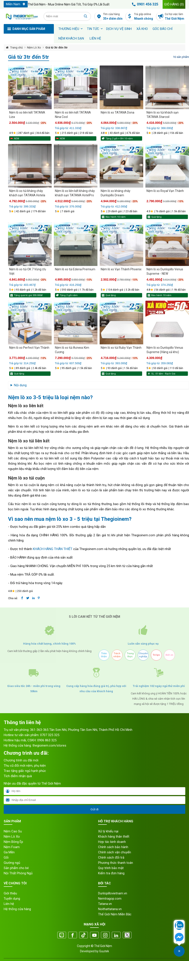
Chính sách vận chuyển (114, 852)
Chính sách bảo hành (113, 847)
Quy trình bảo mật (111, 868)
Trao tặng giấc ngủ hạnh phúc (25, 771)
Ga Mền (9, 852)
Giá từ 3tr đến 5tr (56, 47)
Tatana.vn (105, 904)
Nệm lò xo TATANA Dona (117, 112)
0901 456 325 (144, 4)
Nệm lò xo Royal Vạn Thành (165, 191)
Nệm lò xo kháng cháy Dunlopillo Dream (115, 193)
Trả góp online (144, 17)
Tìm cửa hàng (113, 17)
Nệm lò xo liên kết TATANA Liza (27, 115)
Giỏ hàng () (174, 4)
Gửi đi (94, 809)
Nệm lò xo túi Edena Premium (75, 269)
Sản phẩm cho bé (16, 868)
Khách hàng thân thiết (113, 837)
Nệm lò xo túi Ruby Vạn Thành (121, 347)
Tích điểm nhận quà (18, 776)
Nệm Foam (12, 847)
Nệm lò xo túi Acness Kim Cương (72, 350)
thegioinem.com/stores (49, 745)
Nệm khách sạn (71, 38)
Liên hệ (95, 38)
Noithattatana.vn (110, 909)
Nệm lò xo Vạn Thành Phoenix (121, 269)
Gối (6, 857)
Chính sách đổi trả (111, 857)
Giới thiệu (10, 893)
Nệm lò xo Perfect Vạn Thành (29, 347)
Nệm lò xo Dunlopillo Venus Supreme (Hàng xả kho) (164, 350)
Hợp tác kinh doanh (112, 842)
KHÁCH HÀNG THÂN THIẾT (52, 549)
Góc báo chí (162, 29)
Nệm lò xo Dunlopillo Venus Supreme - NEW (164, 271)
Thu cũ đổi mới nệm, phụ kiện (25, 766)
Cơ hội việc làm (175, 17)
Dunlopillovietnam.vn (112, 893)
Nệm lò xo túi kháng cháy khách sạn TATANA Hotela (27, 193)
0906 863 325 (46, 740)
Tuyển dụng (12, 899)
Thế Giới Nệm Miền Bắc (114, 914)
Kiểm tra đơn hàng (111, 873)
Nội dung (20, 385)
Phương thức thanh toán (115, 863)
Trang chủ (16, 47)
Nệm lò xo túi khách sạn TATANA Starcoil (162, 115)
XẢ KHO (142, 29)
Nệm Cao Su (13, 831)
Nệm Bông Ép (13, 842)
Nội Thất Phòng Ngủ (18, 873)
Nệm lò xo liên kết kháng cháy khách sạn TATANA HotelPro (75, 193)
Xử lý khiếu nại (108, 831)
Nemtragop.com (109, 899)
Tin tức (93, 29)
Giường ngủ (12, 863)
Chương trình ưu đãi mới (21, 760)
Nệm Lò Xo (34, 47)
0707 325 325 (49, 735)
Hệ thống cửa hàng (17, 909)
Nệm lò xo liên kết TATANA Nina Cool (73, 115)
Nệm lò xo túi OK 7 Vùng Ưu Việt (27, 271)
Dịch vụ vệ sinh (119, 29)
